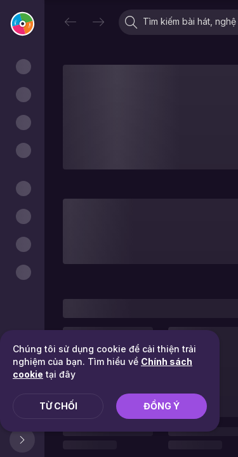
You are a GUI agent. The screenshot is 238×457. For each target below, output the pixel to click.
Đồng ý (161, 406)
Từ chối (58, 406)
